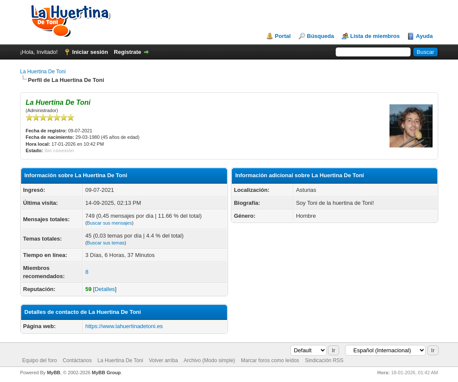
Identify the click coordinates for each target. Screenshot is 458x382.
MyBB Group (106, 372)
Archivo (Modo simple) (209, 360)
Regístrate (127, 52)
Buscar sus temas (106, 242)
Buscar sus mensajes (109, 222)
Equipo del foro (39, 360)
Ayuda (424, 36)
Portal (283, 36)
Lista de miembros (375, 36)
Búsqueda (320, 36)
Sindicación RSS (324, 360)
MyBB (53, 372)
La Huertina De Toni (43, 72)
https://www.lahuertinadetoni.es (124, 326)
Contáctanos (77, 360)
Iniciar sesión (90, 52)
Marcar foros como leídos (270, 360)
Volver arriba (163, 360)
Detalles (105, 289)
